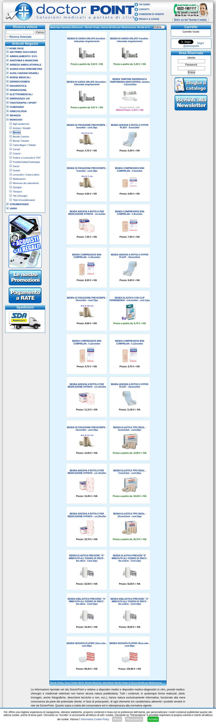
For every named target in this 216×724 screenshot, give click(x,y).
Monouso (16, 119)
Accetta (153, 719)
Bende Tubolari (21, 141)
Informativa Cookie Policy (95, 719)
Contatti (144, 9)
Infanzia (15, 115)
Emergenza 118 (20, 98)
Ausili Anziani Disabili (24, 73)
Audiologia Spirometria (26, 69)
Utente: (191, 57)
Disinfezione (18, 90)
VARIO (13, 208)
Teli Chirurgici (20, 196)
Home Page (15, 48)
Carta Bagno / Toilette (24, 145)
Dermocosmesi (20, 81)
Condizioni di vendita (151, 14)
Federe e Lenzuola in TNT (27, 157)
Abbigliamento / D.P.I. (24, 56)
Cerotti (16, 149)
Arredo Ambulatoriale (25, 64)
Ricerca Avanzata (20, 36)
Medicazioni (19, 179)
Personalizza (134, 719)
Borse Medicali (20, 77)
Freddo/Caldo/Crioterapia (26, 162)
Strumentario (19, 204)
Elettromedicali (21, 94)
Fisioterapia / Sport (23, 102)
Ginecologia (18, 111)
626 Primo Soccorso (23, 52)
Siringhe (17, 187)
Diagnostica (18, 86)
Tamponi (17, 191)
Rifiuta (117, 719)
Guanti (16, 170)
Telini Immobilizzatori (24, 200)
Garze (16, 166)
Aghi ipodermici (21, 124)
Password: (191, 64)
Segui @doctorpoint (193, 45)
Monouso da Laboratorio (26, 183)
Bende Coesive (21, 136)
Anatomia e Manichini (24, 60)
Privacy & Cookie (149, 19)
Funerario (17, 107)
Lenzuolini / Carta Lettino (26, 174)
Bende (16, 132)
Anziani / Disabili (21, 128)
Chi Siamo (144, 4)
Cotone (17, 153)
